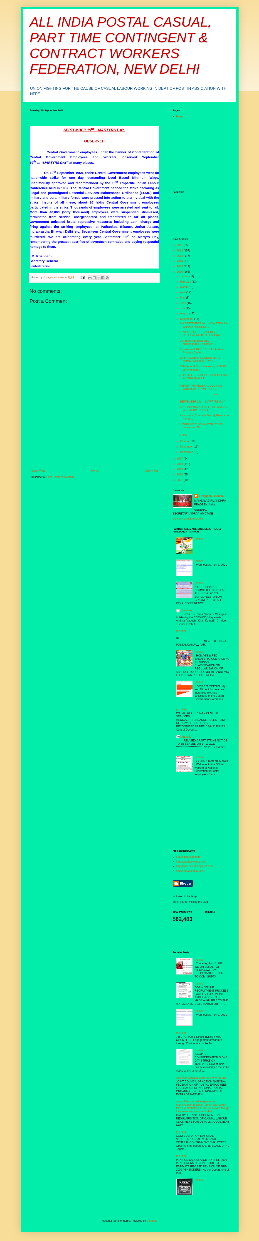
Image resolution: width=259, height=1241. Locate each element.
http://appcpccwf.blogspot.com (194, 866)
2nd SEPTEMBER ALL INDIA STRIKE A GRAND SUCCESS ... (203, 325)
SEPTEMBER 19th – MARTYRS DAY (202, 401)
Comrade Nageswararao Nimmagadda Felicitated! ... (197, 342)
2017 (180, 458)
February (186, 281)
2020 (180, 474)
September (187, 319)
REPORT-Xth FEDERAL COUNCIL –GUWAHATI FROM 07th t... (201, 387)
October (185, 441)
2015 (180, 266)
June (183, 303)
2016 (180, 271)
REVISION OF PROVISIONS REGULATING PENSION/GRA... (200, 334)
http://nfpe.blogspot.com (190, 870)
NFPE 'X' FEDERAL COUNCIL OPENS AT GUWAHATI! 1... (203, 376)
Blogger (151, 1220)
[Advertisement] (94, 435)
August (184, 313)
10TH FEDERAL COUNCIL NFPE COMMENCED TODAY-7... (199, 359)
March (184, 287)
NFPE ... (199, 434)
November (186, 446)
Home (95, 470)
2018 (180, 464)
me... (199, 394)
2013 (180, 255)
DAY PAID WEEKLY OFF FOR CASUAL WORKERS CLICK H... (203, 408)
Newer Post (38, 470)
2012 (180, 250)
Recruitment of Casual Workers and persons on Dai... (200, 426)
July (183, 308)
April (183, 292)
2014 (180, 261)
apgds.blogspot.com (188, 856)
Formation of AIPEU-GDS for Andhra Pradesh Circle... (201, 351)
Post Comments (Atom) (60, 477)
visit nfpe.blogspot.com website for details (201, 1077)
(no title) (199, 539)
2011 (180, 245)
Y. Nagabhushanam (211, 496)
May (183, 297)
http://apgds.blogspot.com (191, 861)
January (185, 276)
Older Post (151, 470)
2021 (180, 480)
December (186, 452)
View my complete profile (188, 518)
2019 (180, 469)
